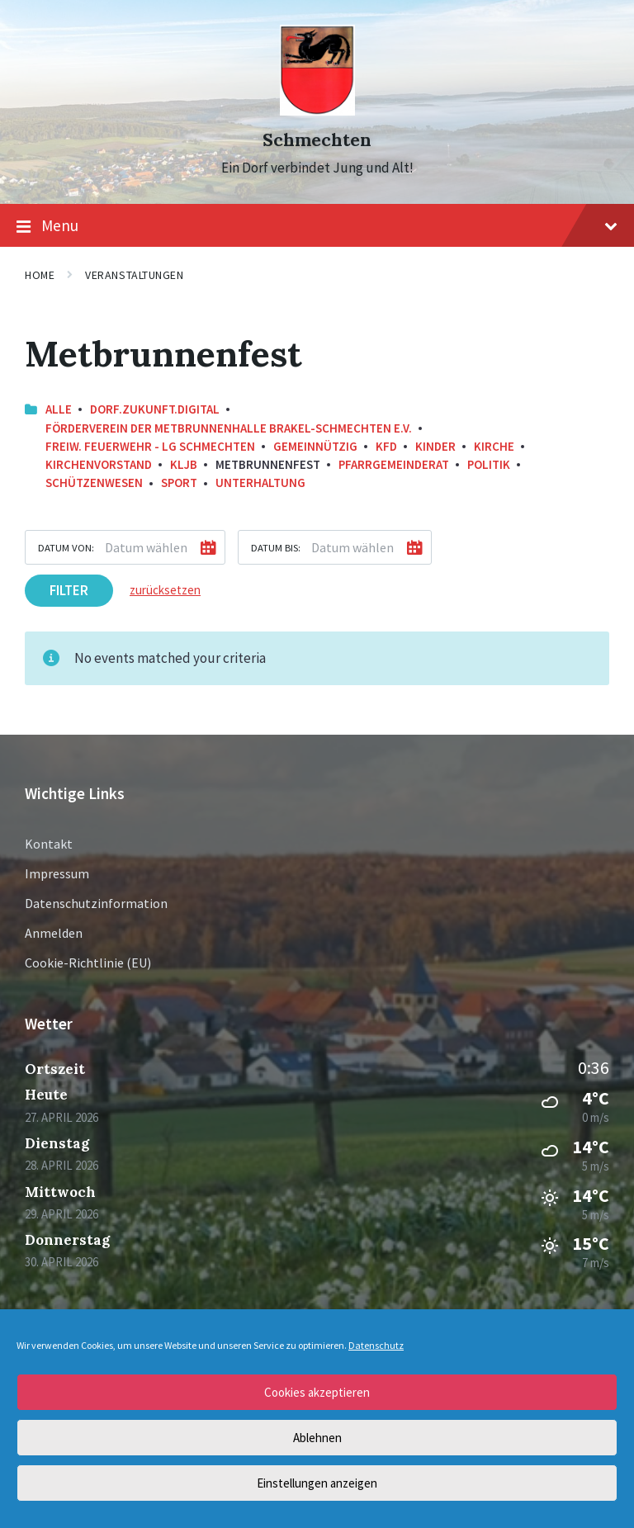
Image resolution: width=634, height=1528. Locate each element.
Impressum (57, 873)
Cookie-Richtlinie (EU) (88, 962)
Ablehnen (317, 1437)
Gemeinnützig (315, 446)
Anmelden (54, 933)
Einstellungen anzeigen (317, 1483)
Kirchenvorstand (98, 464)
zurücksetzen (165, 590)
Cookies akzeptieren (317, 1392)
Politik (488, 464)
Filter (69, 590)
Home (39, 274)
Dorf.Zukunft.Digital (155, 409)
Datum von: (66, 547)
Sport (179, 482)
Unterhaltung (260, 482)
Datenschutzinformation (96, 903)
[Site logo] (317, 111)
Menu (317, 226)
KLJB (183, 464)
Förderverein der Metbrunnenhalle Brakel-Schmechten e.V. (228, 428)
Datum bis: (275, 547)
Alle (58, 409)
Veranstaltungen (134, 274)
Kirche (494, 446)
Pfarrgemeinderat (393, 464)
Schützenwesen (94, 482)
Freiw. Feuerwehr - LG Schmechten (150, 446)
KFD (386, 446)
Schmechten (317, 140)
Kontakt (49, 843)
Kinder (435, 446)
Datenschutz (376, 1345)
